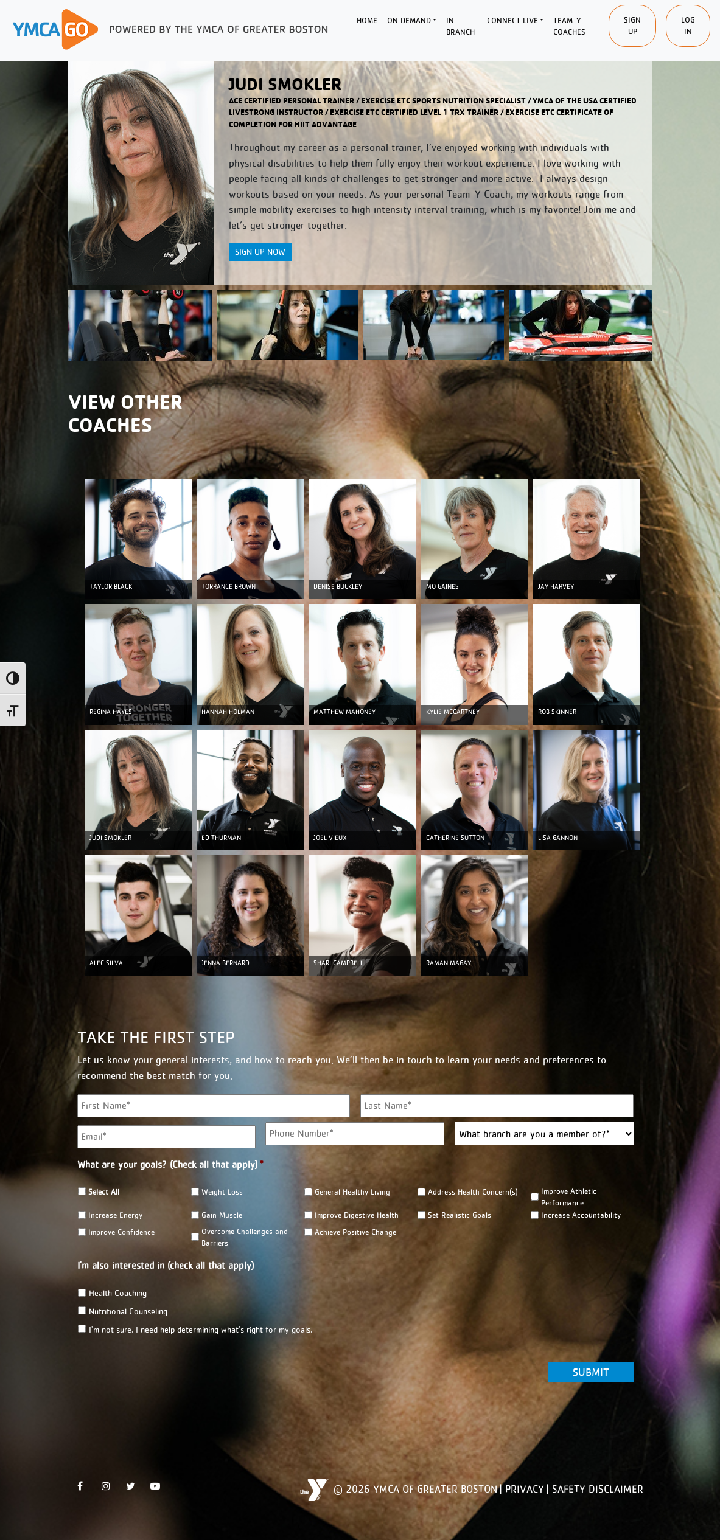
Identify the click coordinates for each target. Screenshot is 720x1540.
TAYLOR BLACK (110, 587)
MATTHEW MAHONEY (344, 712)
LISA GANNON (558, 838)
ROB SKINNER (557, 712)
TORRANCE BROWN (228, 587)
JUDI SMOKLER (110, 838)
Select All (103, 1191)
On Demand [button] (409, 20)
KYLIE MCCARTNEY (453, 712)
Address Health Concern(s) (473, 1191)
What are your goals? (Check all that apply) (170, 1164)
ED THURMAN (221, 838)
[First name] (214, 1105)
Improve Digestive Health (357, 1214)
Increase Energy (115, 1214)
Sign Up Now (260, 252)
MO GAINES (442, 587)
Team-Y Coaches (569, 26)
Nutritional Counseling (128, 1311)
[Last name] (497, 1105)
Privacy (524, 1489)
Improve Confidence (121, 1232)
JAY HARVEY (556, 587)
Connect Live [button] (512, 20)
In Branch (460, 26)
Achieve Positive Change (355, 1232)
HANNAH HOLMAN (227, 712)
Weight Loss (222, 1191)
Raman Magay (448, 963)
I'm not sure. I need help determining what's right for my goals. (200, 1329)
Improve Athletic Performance (568, 1197)
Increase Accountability (581, 1214)
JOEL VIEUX (330, 838)
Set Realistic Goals (459, 1214)
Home (367, 20)
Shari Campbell (338, 963)
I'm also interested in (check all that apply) (165, 1265)
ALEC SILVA (106, 963)
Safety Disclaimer (597, 1489)
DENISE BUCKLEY (337, 587)
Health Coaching (118, 1293)
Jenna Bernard (225, 963)
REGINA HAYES (110, 712)
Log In (688, 25)
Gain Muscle (221, 1214)
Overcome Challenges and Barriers (244, 1237)
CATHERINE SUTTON (455, 838)
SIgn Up (632, 25)
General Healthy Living (352, 1191)
